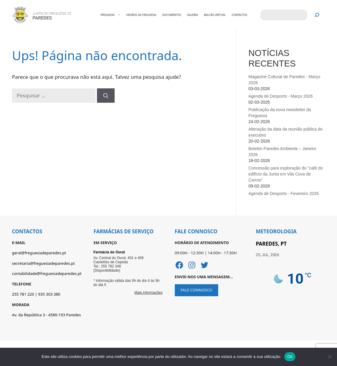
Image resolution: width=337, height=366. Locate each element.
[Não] (330, 357)
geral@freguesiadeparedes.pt (39, 252)
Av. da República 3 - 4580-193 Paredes (46, 314)
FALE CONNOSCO (196, 290)
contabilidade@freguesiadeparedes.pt (46, 273)
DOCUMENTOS (171, 15)
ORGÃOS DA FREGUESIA (141, 15)
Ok (289, 356)
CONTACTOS (239, 15)
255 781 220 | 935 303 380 (36, 294)
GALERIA (192, 15)
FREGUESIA (113, 15)
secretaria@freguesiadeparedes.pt (43, 263)
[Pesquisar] (317, 15)
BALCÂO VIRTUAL (215, 15)
